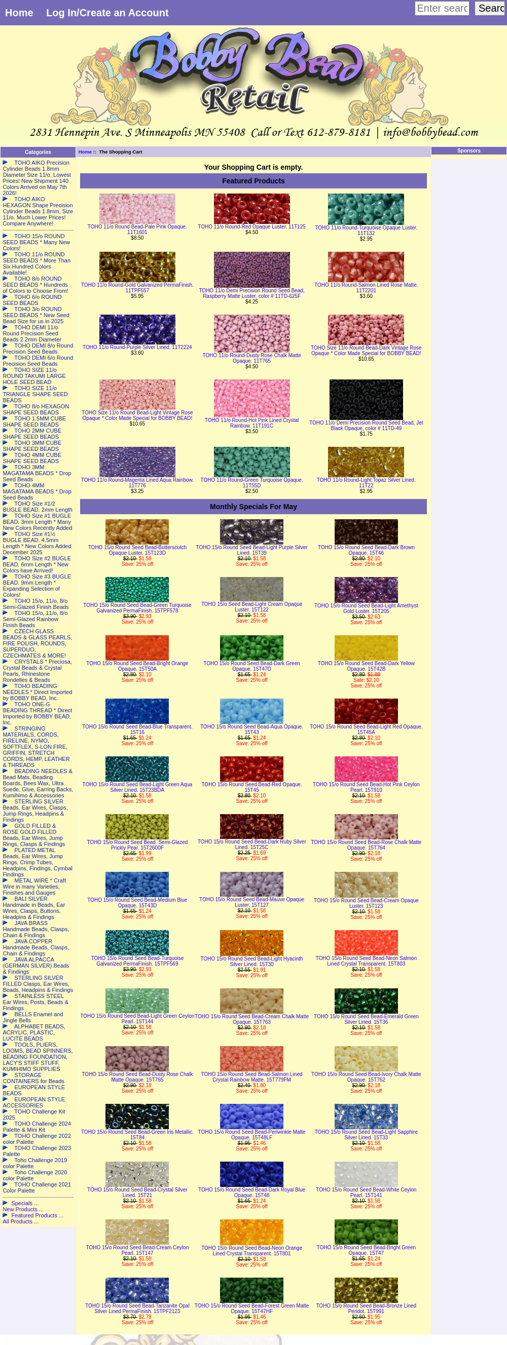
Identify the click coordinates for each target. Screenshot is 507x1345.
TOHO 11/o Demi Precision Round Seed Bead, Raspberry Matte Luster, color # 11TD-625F (251, 293)
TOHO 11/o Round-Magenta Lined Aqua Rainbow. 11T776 (137, 482)
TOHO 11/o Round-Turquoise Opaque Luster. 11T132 (366, 230)
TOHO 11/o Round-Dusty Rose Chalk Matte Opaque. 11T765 (251, 358)
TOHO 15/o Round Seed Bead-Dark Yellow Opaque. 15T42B (366, 666)
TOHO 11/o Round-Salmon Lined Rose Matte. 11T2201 (366, 287)
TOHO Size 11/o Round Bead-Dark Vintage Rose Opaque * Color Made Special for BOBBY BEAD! (366, 350)
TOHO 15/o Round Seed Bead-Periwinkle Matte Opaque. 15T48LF (252, 1134)
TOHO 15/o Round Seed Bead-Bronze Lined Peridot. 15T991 (366, 1308)
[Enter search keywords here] (442, 8)
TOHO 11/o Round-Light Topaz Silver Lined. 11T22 (366, 482)
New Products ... (23, 1209)
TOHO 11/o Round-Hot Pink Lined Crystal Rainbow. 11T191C (252, 423)
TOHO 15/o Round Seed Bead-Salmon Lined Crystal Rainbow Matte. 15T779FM (252, 1077)
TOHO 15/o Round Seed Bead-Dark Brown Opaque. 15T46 (366, 550)
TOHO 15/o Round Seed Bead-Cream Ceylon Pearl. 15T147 (137, 1250)
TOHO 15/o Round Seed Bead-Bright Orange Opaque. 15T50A (137, 666)
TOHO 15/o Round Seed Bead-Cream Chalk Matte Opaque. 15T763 (252, 1019)
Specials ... (25, 1203)
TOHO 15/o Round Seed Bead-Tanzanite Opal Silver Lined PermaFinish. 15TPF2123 (137, 1308)
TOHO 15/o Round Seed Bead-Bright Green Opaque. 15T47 (366, 1250)
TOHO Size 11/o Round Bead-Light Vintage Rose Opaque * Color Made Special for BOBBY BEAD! (137, 415)
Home (19, 12)
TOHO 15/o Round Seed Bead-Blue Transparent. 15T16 (137, 729)
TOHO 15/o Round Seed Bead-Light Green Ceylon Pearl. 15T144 (137, 1018)
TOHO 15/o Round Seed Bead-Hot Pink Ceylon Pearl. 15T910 (366, 787)
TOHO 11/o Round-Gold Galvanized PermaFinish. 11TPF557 (137, 287)
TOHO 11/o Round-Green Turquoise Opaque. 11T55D (252, 482)
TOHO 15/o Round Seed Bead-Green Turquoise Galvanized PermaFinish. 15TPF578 (137, 607)
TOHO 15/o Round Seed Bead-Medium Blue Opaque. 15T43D (137, 902)
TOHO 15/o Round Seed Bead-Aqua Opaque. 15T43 (251, 729)
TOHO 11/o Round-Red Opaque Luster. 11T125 (252, 226)
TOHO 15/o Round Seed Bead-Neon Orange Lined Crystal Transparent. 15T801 (251, 1250)
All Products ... (21, 1221)
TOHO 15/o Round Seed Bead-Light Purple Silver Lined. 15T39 (252, 550)
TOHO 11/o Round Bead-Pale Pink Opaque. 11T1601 (137, 229)
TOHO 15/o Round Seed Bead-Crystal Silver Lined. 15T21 (137, 1192)
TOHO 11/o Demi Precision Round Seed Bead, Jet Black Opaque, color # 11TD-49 (366, 425)
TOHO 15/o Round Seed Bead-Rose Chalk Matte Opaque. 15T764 (366, 845)
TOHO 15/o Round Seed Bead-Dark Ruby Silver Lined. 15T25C (252, 844)
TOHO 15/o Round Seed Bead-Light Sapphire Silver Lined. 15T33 (366, 1134)
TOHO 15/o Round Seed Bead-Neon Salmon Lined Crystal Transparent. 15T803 (366, 961)
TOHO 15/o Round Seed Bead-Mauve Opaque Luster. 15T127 (251, 902)
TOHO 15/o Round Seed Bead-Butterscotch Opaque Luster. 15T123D (137, 550)
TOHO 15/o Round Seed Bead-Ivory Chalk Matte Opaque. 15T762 (366, 1077)
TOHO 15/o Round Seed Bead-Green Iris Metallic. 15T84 (137, 1134)
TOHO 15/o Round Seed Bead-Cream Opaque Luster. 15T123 (366, 903)
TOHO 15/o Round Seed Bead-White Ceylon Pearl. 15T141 (366, 1192)
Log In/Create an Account (107, 12)
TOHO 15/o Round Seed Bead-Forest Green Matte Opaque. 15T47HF (252, 1308)
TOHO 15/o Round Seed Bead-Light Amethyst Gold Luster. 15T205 (366, 608)
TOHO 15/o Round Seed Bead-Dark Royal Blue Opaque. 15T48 (251, 1192)
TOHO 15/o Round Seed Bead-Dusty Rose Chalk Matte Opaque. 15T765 (137, 1077)
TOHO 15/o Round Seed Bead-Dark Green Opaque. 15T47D (251, 666)
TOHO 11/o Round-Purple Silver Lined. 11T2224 (137, 347)
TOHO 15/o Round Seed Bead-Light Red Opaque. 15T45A (366, 729)
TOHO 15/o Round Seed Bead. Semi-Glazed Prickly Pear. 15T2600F (137, 845)
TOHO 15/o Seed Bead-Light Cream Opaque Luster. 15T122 (251, 606)
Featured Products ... (37, 1215)
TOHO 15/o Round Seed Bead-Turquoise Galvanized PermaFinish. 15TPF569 (137, 961)
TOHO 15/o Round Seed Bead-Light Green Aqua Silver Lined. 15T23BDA (138, 787)
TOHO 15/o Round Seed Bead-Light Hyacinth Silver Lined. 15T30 (251, 961)
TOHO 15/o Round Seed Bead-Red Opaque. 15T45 (251, 787)
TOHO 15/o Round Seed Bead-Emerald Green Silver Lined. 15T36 (366, 1019)
